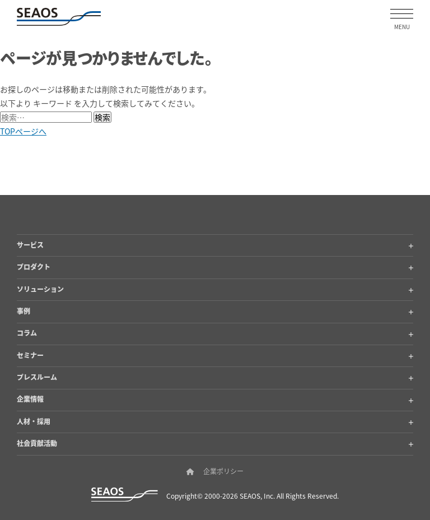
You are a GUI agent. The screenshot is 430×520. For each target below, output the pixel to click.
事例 (215, 310)
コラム (215, 332)
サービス (215, 244)
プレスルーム (215, 377)
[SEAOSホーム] (59, 17)
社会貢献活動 (215, 443)
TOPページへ (23, 131)
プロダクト (215, 266)
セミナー (215, 355)
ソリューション (215, 289)
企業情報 (215, 398)
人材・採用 (215, 421)
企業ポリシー (223, 471)
